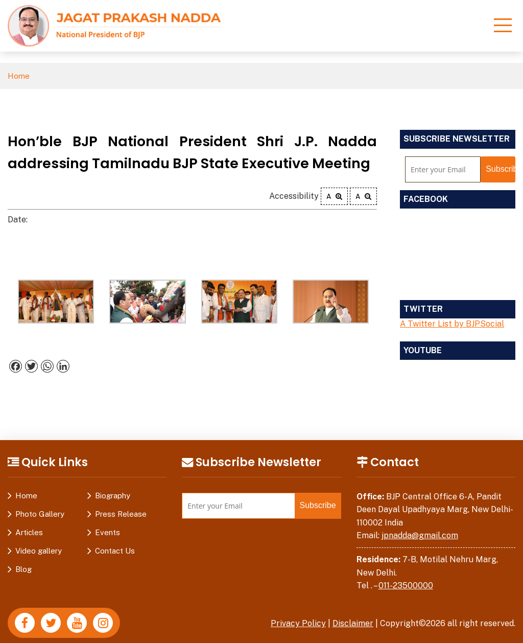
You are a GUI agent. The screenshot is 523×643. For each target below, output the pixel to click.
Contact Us (115, 550)
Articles (29, 532)
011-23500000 (405, 585)
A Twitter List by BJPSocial (452, 324)
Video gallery (38, 550)
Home (19, 76)
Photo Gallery (39, 514)
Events (107, 532)
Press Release (121, 514)
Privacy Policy (298, 623)
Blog (23, 569)
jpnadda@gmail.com (420, 535)
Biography (112, 495)
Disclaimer (352, 623)
